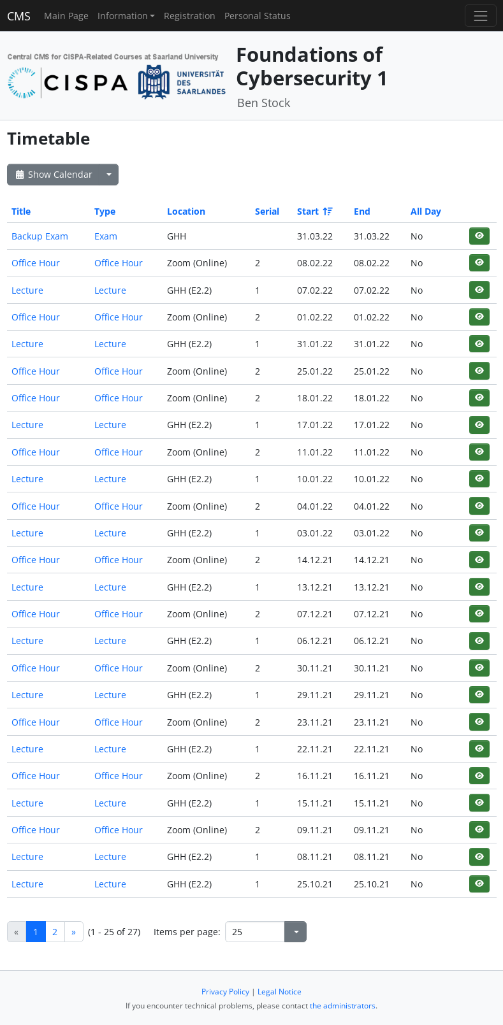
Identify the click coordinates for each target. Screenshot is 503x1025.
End (362, 211)
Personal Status (257, 16)
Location (186, 211)
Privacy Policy (225, 991)
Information (123, 16)
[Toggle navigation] (480, 15)
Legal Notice (280, 991)
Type (104, 211)
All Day (426, 211)
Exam (105, 236)
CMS (19, 16)
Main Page (66, 16)
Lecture (27, 290)
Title (21, 211)
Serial (267, 211)
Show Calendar (53, 174)
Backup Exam (39, 236)
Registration (189, 16)
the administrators (342, 1005)
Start (314, 211)
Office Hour (35, 263)
